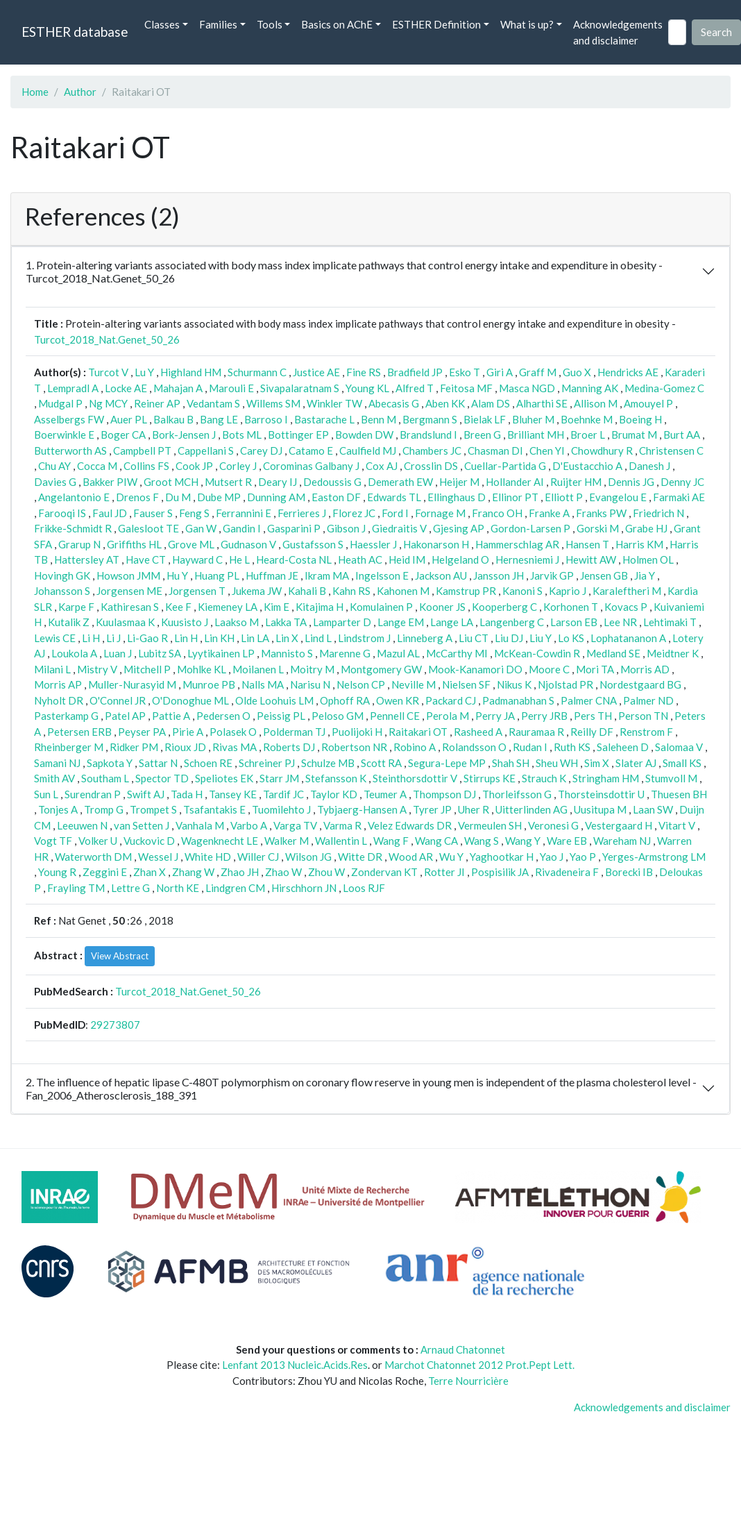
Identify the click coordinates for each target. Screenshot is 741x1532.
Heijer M (459, 481)
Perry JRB (544, 715)
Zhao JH (240, 872)
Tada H (187, 794)
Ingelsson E (382, 575)
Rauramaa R (536, 731)
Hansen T (587, 544)
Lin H (186, 638)
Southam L (105, 778)
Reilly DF (591, 731)
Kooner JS (442, 606)
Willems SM (273, 403)
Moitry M (312, 669)
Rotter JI (444, 872)
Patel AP (125, 715)
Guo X (577, 372)
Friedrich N (658, 513)
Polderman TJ (294, 731)
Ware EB (567, 840)
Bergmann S (429, 419)
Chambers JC (431, 450)
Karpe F (76, 606)
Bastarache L (324, 419)
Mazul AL (398, 653)
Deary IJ (277, 481)
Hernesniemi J (527, 559)
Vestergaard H (618, 825)
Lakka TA (286, 622)
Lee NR (620, 622)
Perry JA (495, 715)
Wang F (391, 840)
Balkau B (173, 419)
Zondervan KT (384, 872)
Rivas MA (234, 747)
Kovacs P (625, 606)
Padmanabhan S (518, 700)
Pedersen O (223, 715)
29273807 (115, 1024)
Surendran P (93, 794)
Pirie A (187, 731)
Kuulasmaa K (125, 622)
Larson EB (573, 622)
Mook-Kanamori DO (475, 669)
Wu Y (451, 856)
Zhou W (326, 872)
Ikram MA (327, 575)
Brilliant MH (535, 434)
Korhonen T (570, 606)
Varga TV (295, 825)
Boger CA (123, 434)
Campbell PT (142, 450)
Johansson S (62, 590)
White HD (208, 856)
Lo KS (571, 638)
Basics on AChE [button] (337, 24)
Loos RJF (364, 888)
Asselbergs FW (69, 419)
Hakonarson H (436, 544)
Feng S (194, 513)
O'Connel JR (118, 700)
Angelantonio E (74, 497)
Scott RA (381, 763)
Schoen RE (208, 763)
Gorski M (598, 528)
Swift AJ (145, 794)
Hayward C (197, 559)
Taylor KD (333, 794)
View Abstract (119, 955)
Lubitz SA (159, 653)
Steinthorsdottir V (415, 778)
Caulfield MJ (367, 450)
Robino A (414, 747)
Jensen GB (604, 575)
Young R (57, 872)
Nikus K (514, 684)
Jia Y (644, 575)
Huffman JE (272, 575)
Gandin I (242, 528)
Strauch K (544, 778)
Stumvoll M (671, 778)
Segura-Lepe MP (447, 763)
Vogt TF (53, 840)
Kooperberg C (504, 606)
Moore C (549, 669)
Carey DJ (261, 450)
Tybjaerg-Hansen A (362, 809)
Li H (91, 638)
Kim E (276, 606)
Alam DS (490, 403)
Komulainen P (381, 606)
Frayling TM (76, 888)
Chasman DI (495, 450)
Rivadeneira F (567, 872)
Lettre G (130, 888)
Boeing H (640, 419)
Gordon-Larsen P (530, 528)
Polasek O (233, 731)
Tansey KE (233, 794)
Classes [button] (162, 24)
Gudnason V (248, 544)
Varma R (342, 825)
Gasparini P (294, 528)
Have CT (146, 559)
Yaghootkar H (502, 856)
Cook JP (194, 466)
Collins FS (146, 466)
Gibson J (346, 528)
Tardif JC (283, 794)
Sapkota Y (110, 763)
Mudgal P (60, 403)
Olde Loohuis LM (274, 700)
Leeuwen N (82, 825)
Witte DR (360, 856)
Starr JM (279, 778)
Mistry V (97, 669)
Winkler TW (334, 403)
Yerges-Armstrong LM (654, 856)
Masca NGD (527, 388)
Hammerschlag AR (517, 544)
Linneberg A (424, 638)
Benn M (378, 419)
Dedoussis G (332, 481)
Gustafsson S (312, 544)
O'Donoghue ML (190, 700)
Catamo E (311, 450)
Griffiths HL (134, 544)
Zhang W (193, 872)
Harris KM (639, 544)
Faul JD (109, 513)
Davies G (55, 481)
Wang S (481, 840)
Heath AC (360, 559)
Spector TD (162, 778)
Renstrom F (646, 731)
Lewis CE (55, 638)
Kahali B (307, 590)
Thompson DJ (444, 794)
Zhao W (283, 872)
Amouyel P (648, 403)
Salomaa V (679, 747)
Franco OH (497, 513)
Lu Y (144, 372)
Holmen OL (648, 559)
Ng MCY (108, 403)
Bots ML (242, 434)
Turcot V (108, 372)
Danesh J (649, 466)
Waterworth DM (93, 856)
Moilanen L (258, 669)
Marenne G (344, 653)
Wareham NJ (622, 840)
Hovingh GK (62, 575)
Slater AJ (635, 763)
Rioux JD (185, 747)
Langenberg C (511, 622)
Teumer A (385, 794)
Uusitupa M (600, 809)
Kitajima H (319, 606)
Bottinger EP (298, 434)
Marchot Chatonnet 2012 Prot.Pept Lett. (479, 1364)
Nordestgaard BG (640, 684)
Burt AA (681, 434)
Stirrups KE (489, 778)
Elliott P (564, 497)
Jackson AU (441, 575)
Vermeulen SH (490, 825)
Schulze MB (328, 763)
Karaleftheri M (627, 590)
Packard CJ (450, 700)
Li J (113, 638)
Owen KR (397, 700)
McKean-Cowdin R (537, 653)
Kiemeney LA (227, 606)
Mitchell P (147, 669)
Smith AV (54, 778)
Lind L (318, 638)
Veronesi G (553, 825)
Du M (178, 497)
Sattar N (158, 763)
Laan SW (653, 809)
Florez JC (353, 513)
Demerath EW (400, 481)
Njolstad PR (565, 684)
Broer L (587, 434)
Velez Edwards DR (410, 825)
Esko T (464, 372)
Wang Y (522, 840)
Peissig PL (281, 715)
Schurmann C (257, 372)
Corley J (238, 466)
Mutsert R (228, 481)
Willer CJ (258, 856)
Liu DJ (509, 638)
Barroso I (266, 419)
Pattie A (171, 715)
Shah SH (510, 763)
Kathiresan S (130, 606)
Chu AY (54, 466)
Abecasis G (393, 403)
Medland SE (613, 653)
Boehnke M (587, 419)
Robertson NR (354, 747)
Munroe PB (208, 684)
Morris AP (58, 684)
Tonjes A (58, 809)
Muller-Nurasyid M (132, 684)
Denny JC (682, 481)
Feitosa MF (466, 388)
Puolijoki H (357, 731)
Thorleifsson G (517, 794)
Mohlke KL (201, 669)
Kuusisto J (184, 622)
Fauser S (153, 513)
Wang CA (436, 840)
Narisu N (310, 684)
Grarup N (79, 544)
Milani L (52, 669)
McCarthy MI (457, 653)
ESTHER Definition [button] (436, 24)
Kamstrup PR (466, 590)
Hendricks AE (627, 372)
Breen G (482, 434)
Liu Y (540, 638)
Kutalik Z (69, 622)
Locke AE (126, 388)
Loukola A (74, 653)
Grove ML (191, 544)
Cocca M (97, 466)
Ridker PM (134, 747)
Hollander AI (515, 481)
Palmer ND (648, 700)
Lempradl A (73, 388)
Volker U (97, 840)
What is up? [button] (527, 24)
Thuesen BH (679, 794)
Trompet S (153, 809)
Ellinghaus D (456, 497)
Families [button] (218, 24)
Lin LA (255, 638)
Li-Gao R (147, 638)
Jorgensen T (197, 590)
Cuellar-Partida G (505, 466)
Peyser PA (142, 731)
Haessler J (373, 544)
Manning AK (589, 388)
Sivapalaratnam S (299, 388)
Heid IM (407, 559)
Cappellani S (206, 450)
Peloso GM (338, 715)
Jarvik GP (552, 575)
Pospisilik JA (500, 872)
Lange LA (451, 622)
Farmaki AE (679, 497)
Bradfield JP (415, 372)
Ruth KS (572, 747)
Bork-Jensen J (184, 434)
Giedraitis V (399, 528)
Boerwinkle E (64, 434)
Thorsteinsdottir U (601, 794)
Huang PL (216, 575)
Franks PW (601, 513)
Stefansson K (335, 778)
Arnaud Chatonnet (462, 1349)
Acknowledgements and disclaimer (618, 32)
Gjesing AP (458, 528)
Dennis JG (631, 481)
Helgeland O (460, 559)
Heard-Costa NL (294, 559)
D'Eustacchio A (587, 466)
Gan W (200, 528)
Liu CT (473, 638)
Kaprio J (567, 590)
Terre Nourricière (468, 1380)
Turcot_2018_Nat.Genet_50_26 (107, 339)
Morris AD (645, 669)
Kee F (178, 606)
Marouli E (231, 388)
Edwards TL (394, 497)
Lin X (286, 638)
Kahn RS (351, 590)
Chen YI (547, 450)
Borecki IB (629, 872)
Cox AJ (382, 466)
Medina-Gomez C (664, 388)
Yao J (551, 856)
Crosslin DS (431, 466)
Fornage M (440, 513)
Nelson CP (361, 684)
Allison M (596, 403)
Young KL (367, 388)
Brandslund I (428, 434)
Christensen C (671, 450)
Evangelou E (618, 497)
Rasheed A (478, 731)
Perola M (447, 715)
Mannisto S (287, 653)
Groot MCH (171, 481)
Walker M (286, 840)
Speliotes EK (224, 778)
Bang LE (219, 419)
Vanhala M (200, 825)
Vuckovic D (149, 840)
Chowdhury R (602, 450)
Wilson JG (308, 856)
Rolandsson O (474, 747)
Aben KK (445, 403)
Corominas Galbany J (311, 466)
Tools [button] (269, 24)
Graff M (537, 372)
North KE (177, 888)
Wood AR (411, 856)
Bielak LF (484, 419)
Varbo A (248, 825)
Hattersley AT (86, 559)
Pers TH (593, 715)
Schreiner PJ (267, 763)
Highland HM (190, 372)
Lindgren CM (235, 888)
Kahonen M (403, 590)
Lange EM (400, 622)
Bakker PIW (110, 481)
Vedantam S (213, 403)
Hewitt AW (590, 559)
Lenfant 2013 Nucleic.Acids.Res (295, 1364)
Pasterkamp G (66, 715)
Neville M (413, 684)
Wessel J (158, 856)
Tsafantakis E (214, 809)
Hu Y (177, 575)
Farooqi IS (62, 513)
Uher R (473, 809)
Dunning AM (276, 497)
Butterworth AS (70, 450)
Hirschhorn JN (304, 888)
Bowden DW (364, 434)
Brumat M (634, 434)
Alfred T (414, 388)
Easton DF (336, 497)
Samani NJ (57, 763)
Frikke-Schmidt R (73, 528)
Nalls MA (262, 684)
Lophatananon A (628, 638)
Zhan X (149, 872)
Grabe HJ (646, 528)
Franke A (549, 513)
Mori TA (595, 669)
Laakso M (236, 622)
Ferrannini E (243, 513)
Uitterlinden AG (531, 809)
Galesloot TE (148, 528)
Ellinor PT (515, 497)
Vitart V (676, 825)
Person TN (643, 715)
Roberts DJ (289, 747)
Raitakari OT (418, 731)
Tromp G (104, 809)
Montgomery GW (381, 669)
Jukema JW (257, 590)
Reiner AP (157, 403)
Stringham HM (605, 778)
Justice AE (316, 372)
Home (35, 91)
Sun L (46, 794)
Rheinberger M (68, 747)
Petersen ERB (79, 731)
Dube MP (219, 497)
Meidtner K (673, 653)
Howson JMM (128, 575)
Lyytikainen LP (221, 653)
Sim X (596, 763)
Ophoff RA (345, 700)
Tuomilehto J (281, 809)
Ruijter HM (576, 481)
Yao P (583, 856)
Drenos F (137, 497)
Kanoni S (522, 590)
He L (239, 559)
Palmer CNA (589, 700)
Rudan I (530, 747)
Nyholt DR (58, 700)
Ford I (395, 513)
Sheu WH (557, 763)
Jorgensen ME (129, 590)
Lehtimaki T (670, 622)
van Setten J (141, 825)
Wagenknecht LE (219, 840)
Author (80, 91)
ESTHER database (75, 32)
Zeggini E (105, 872)
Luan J (117, 653)
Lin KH (219, 638)
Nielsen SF (466, 684)
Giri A (499, 372)
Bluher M (533, 419)
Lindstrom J (364, 638)
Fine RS (363, 372)
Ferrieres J (302, 513)
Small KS (682, 763)
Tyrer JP (432, 809)
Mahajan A (178, 388)
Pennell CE (395, 715)
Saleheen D (623, 747)
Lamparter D (342, 622)
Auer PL (128, 419)
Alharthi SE (542, 403)
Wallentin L (341, 840)
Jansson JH (498, 575)
